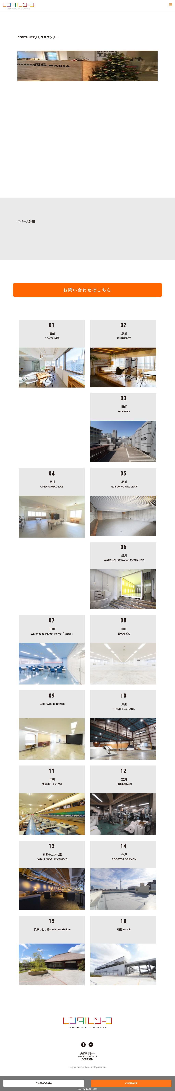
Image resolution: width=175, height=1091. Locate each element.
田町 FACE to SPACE (52, 704)
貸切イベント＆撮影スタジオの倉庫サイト (18, 6)
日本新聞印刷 (124, 781)
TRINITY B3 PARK (124, 706)
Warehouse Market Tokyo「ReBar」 (52, 631)
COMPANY (87, 1059)
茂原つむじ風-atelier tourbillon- (52, 929)
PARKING (124, 408)
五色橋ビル (124, 631)
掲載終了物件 (87, 1053)
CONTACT (131, 1083)
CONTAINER (52, 335)
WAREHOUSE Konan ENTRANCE (124, 557)
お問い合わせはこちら (87, 290)
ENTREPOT (124, 335)
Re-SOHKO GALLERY (124, 483)
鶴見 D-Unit (124, 929)
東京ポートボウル (52, 781)
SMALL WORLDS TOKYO (52, 856)
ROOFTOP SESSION (124, 856)
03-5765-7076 (44, 1083)
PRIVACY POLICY (87, 1056)
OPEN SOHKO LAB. (52, 483)
